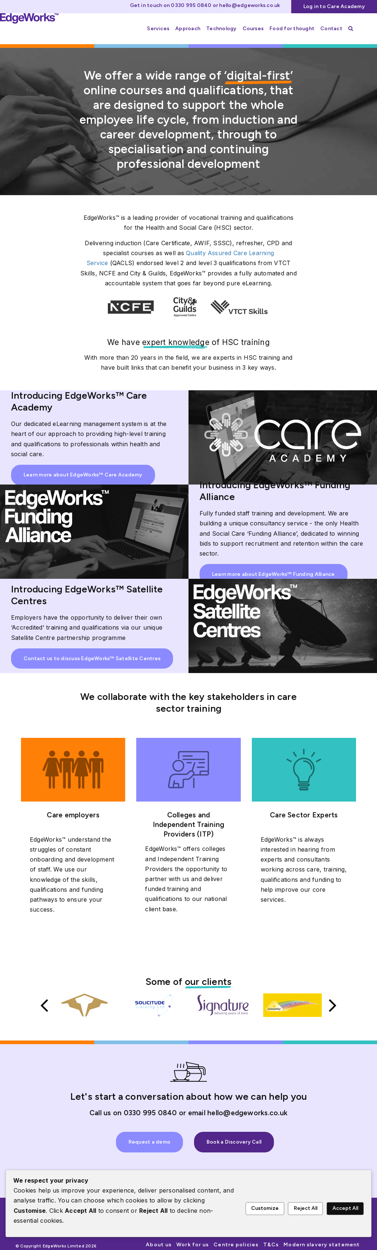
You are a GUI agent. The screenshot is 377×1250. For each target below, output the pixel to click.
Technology (221, 28)
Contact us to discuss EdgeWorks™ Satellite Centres (92, 658)
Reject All (305, 1208)
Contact (331, 28)
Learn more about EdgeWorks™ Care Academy (83, 475)
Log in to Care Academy (334, 6)
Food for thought (291, 28)
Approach (187, 28)
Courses (253, 28)
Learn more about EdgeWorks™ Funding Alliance (273, 574)
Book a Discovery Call (234, 1138)
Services (158, 28)
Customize (265, 1208)
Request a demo (149, 1138)
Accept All (345, 1208)
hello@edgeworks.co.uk (249, 5)
